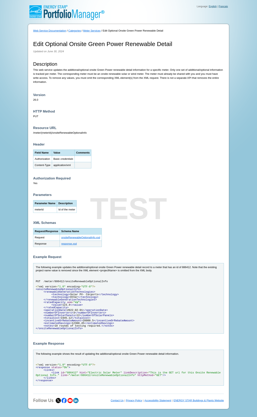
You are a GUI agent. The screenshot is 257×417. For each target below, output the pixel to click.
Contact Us (117, 400)
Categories (74, 30)
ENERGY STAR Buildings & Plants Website (198, 400)
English (213, 6)
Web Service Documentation (49, 30)
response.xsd (69, 243)
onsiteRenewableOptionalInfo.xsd (80, 237)
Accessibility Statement (157, 400)
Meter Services (92, 30)
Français (223, 6)
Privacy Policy (134, 400)
